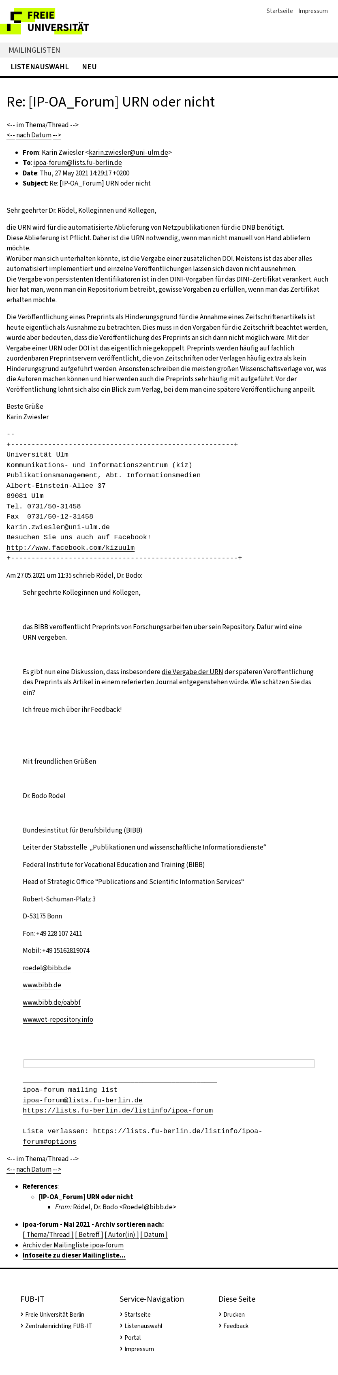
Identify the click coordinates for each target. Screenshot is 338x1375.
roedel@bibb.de (47, 968)
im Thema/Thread (42, 125)
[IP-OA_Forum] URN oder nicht (86, 1197)
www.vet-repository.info (58, 1019)
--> (74, 125)
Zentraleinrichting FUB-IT (58, 1326)
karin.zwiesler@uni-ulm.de (128, 152)
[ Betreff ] (89, 1234)
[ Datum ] (154, 1234)
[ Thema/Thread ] (48, 1234)
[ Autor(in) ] (122, 1234)
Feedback (235, 1326)
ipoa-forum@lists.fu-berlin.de (77, 162)
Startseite (280, 11)
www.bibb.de (42, 985)
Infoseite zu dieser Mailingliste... (74, 1255)
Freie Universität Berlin (54, 1315)
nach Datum (33, 135)
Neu (89, 67)
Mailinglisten (34, 50)
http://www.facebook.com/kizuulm (70, 548)
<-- (10, 125)
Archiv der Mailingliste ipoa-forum (73, 1245)
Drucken (234, 1315)
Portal (132, 1338)
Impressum (313, 11)
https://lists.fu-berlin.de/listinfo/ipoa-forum (118, 1110)
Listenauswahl (40, 67)
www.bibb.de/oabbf (52, 1002)
